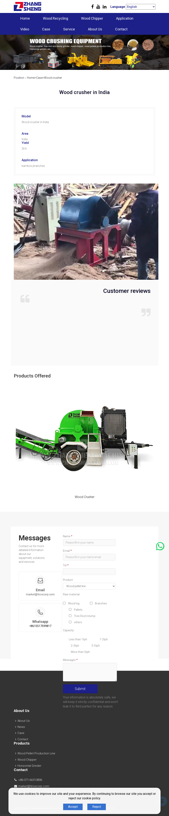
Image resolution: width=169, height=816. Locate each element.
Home (25, 18)
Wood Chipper (92, 18)
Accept (73, 807)
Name (67, 536)
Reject (96, 807)
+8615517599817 (40, 626)
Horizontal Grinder (29, 766)
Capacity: (68, 630)
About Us (95, 29)
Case (46, 29)
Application (124, 18)
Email (67, 550)
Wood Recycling (55, 18)
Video (24, 29)
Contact (121, 29)
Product (68, 579)
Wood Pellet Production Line (36, 753)
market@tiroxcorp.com (40, 594)
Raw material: (71, 594)
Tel (66, 565)
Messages (70, 660)
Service (69, 29)
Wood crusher (53, 77)
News (21, 727)
